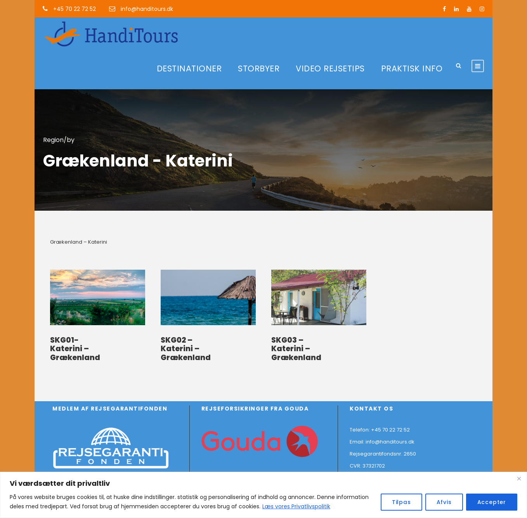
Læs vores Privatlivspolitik (296, 506)
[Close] (519, 478)
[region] (263, 495)
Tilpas (401, 502)
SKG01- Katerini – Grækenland (75, 349)
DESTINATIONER (189, 68)
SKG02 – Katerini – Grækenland (186, 349)
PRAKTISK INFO (412, 68)
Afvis (444, 502)
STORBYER (258, 68)
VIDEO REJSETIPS (330, 68)
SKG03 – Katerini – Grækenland (296, 349)
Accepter (491, 502)
